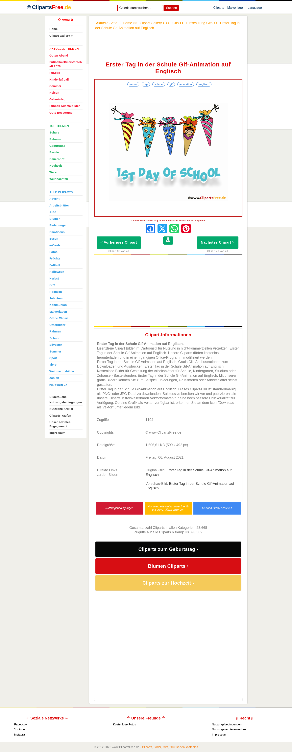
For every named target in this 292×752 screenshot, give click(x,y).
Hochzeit (55, 165)
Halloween (56, 271)
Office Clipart (58, 318)
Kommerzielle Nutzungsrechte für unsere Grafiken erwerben (168, 508)
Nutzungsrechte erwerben (229, 729)
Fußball (54, 72)
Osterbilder (57, 325)
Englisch (204, 84)
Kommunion (58, 304)
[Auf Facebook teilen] (150, 228)
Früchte (55, 258)
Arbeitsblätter (59, 205)
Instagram (20, 734)
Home (53, 29)
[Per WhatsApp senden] (174, 228)
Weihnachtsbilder (61, 371)
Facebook (20, 724)
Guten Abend (58, 55)
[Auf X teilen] (162, 228)
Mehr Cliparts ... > (58, 385)
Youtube (19, 729)
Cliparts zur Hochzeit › (168, 583)
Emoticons (57, 232)
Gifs (52, 285)
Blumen (54, 218)
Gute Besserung (61, 112)
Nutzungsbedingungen (119, 508)
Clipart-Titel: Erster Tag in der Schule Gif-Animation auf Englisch (168, 220)
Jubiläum (55, 298)
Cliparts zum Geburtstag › (168, 549)
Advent (54, 198)
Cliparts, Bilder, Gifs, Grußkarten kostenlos (170, 747)
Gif (171, 84)
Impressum (57, 432)
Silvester (55, 344)
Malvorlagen (236, 8)
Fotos (53, 252)
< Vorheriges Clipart (119, 242)
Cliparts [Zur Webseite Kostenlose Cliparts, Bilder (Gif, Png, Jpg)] (51, 7)
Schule (159, 84)
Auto (52, 212)
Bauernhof (56, 159)
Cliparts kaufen (60, 415)
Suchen (171, 8)
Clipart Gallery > (61, 35)
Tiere (53, 172)
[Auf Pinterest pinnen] (186, 228)
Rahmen (55, 139)
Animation (186, 84)
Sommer (55, 86)
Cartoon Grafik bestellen (217, 508)
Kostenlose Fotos (124, 724)
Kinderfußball (59, 79)
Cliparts (218, 8)
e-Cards (55, 245)
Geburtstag (57, 99)
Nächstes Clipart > (217, 242)
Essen (53, 238)
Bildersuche (58, 397)
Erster (133, 84)
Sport (53, 358)
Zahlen (54, 377)
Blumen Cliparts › (168, 566)
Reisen (54, 92)
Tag (146, 84)
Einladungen (58, 225)
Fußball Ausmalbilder (64, 106)
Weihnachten (58, 179)
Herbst (54, 278)
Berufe (54, 152)
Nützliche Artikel (61, 408)
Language (255, 8)
